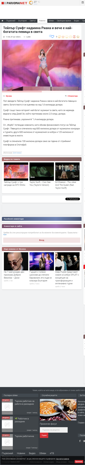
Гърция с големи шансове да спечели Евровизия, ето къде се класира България (40, 276)
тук (4, 234)
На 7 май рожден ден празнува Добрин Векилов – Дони (14, 274)
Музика (9, 96)
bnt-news (17, 152)
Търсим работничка (24, 436)
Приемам (78, 462)
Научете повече (62, 458)
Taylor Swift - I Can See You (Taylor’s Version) (39, 183)
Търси (44, 435)
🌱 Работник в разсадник (22, 420)
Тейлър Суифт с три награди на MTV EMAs (14, 183)
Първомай (7, 453)
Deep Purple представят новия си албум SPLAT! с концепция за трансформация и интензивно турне (67, 277)
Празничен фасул (48, 423)
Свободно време (64, 20)
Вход (41, 240)
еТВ (52, 453)
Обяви (42, 453)
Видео (32, 453)
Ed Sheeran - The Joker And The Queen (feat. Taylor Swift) (65, 185)
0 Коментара (73, 96)
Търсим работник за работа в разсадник (24, 402)
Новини (42, 20)
